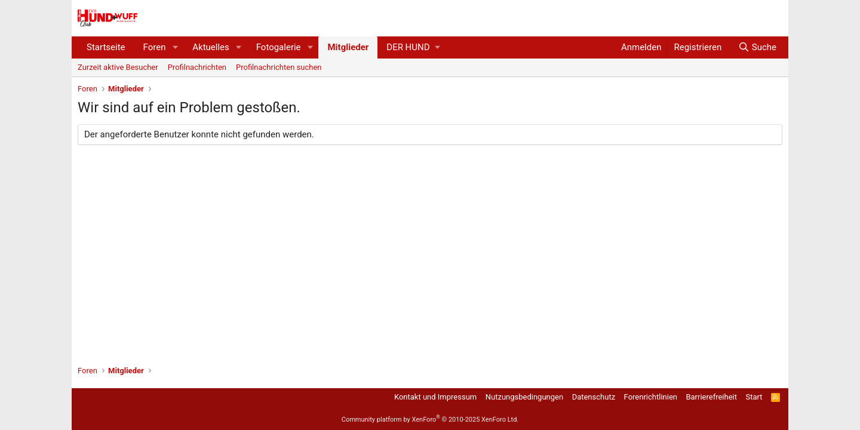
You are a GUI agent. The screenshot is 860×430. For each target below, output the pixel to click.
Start (754, 396)
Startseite (106, 47)
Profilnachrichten (197, 67)
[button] (175, 47)
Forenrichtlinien (650, 396)
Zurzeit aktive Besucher (118, 67)
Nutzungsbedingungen (524, 396)
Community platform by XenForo (430, 419)
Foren (154, 47)
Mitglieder (347, 47)
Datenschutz (593, 396)
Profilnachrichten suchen (278, 67)
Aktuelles (210, 47)
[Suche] (757, 47)
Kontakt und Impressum (435, 396)
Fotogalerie (278, 47)
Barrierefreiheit (711, 396)
